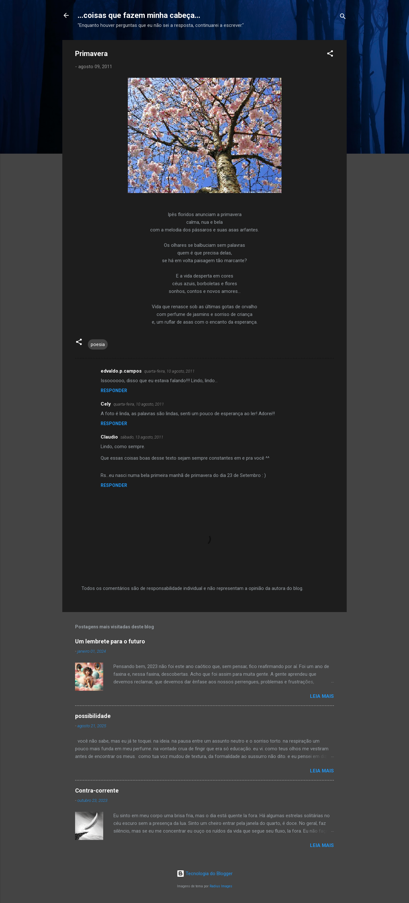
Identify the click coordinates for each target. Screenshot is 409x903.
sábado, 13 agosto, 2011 (141, 437)
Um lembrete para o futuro (110, 641)
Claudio (109, 437)
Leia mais (322, 696)
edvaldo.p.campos (121, 371)
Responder (114, 390)
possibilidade (93, 716)
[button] (330, 55)
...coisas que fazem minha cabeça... (139, 15)
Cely (106, 404)
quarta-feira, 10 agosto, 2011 (169, 371)
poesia (98, 344)
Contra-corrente (97, 790)
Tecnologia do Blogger (205, 873)
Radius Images (221, 886)
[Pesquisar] (343, 17)
